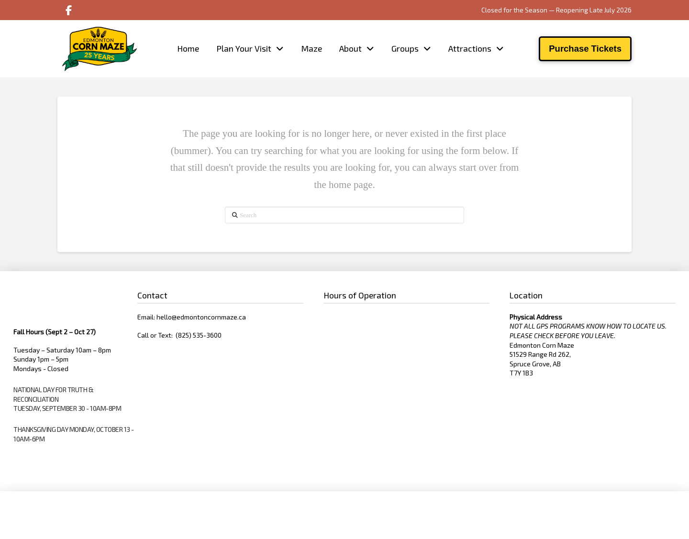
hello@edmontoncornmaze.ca (201, 317)
